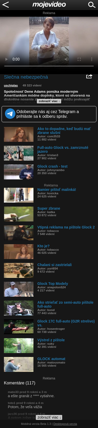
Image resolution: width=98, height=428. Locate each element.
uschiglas (11, 85)
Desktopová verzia (65, 423)
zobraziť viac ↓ (49, 101)
